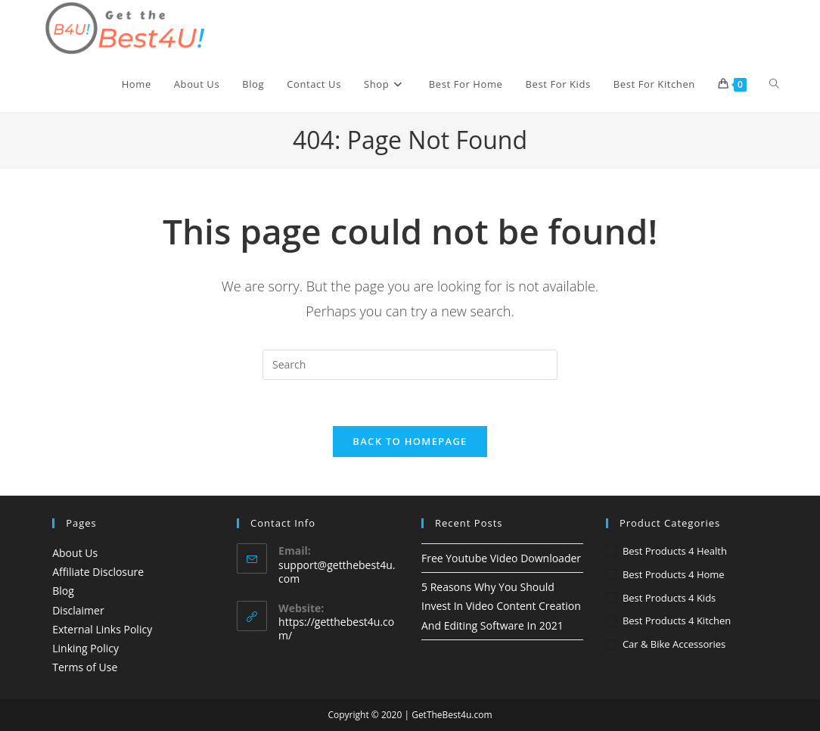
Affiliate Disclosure (98, 572)
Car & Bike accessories (674, 644)
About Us (75, 553)
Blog (63, 590)
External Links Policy (102, 629)
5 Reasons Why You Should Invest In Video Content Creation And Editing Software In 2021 (501, 606)
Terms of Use (84, 667)
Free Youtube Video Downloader (501, 558)
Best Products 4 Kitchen (677, 620)
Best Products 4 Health (675, 551)
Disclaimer (78, 610)
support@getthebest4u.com (336, 572)
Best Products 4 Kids (669, 598)
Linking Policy (85, 648)
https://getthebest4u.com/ (336, 628)
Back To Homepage (410, 441)
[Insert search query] (410, 365)
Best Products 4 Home (674, 574)
